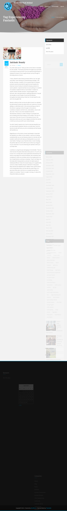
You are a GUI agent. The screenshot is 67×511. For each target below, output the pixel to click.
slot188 (48, 52)
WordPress (33, 508)
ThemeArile (48, 508)
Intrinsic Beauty (60, 19)
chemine (12, 100)
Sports (62, 6)
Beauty (19, 100)
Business (47, 6)
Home (41, 6)
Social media (55, 6)
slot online (48, 49)
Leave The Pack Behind (23, 3)
